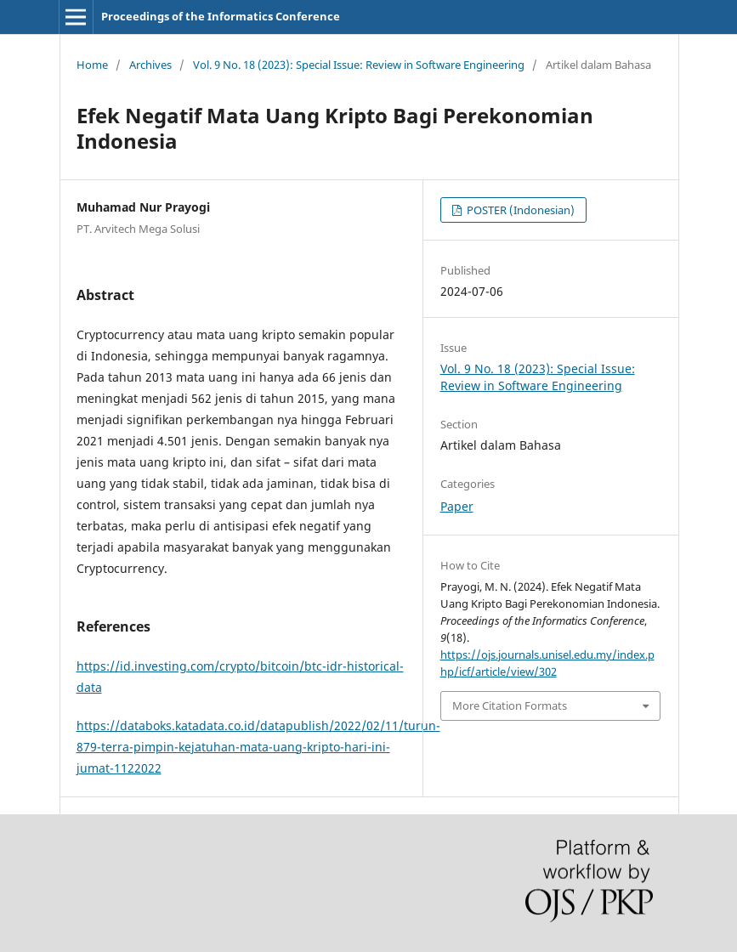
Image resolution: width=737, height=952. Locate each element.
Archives (150, 64)
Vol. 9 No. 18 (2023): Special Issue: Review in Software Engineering (358, 64)
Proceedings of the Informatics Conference (220, 16)
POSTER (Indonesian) (519, 210)
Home (92, 64)
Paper (456, 506)
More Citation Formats (509, 705)
